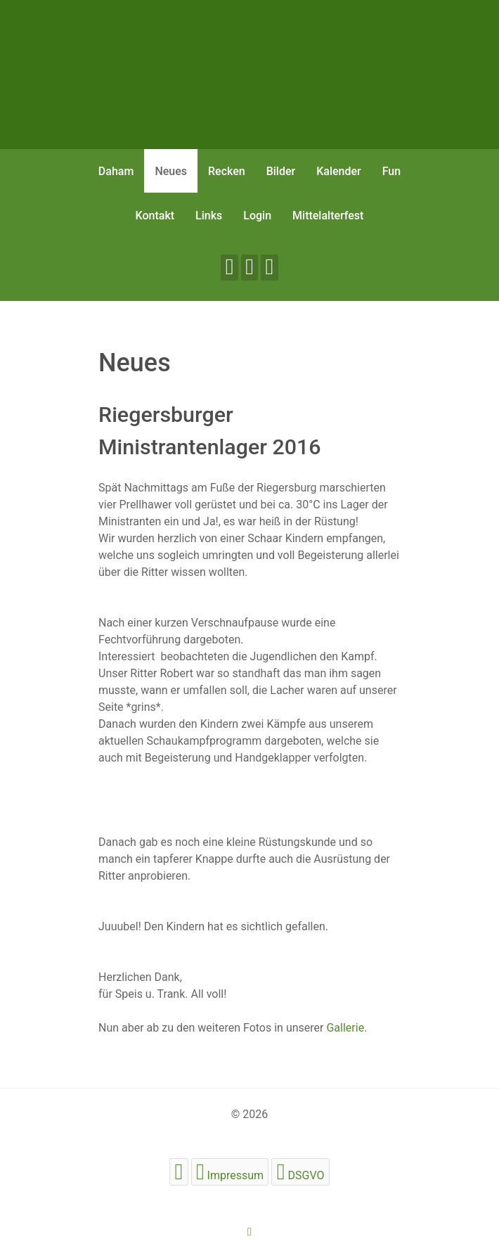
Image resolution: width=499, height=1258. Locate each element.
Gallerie (345, 1027)
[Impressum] (230, 1172)
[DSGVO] (300, 1172)
